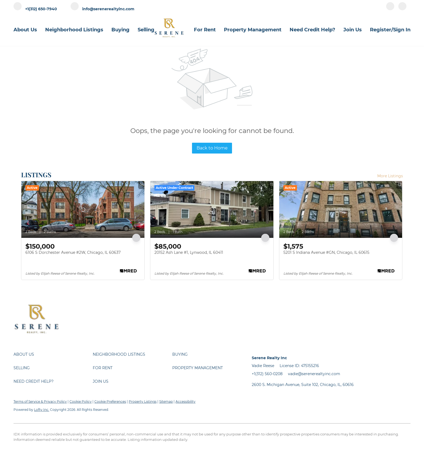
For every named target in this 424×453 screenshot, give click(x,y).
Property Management (252, 30)
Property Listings (143, 401)
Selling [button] (146, 30)
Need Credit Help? (312, 30)
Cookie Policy (80, 401)
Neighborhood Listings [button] (74, 30)
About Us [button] (25, 30)
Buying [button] (120, 30)
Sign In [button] (401, 30)
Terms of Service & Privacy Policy (40, 401)
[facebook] (390, 9)
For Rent (205, 30)
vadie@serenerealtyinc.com (314, 373)
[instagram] (402, 9)
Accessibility (185, 401)
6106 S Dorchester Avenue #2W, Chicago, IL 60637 (73, 252)
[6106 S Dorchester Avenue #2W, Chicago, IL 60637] (82, 209)
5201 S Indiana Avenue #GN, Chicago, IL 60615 (326, 252)
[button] (53, 354)
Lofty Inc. (41, 410)
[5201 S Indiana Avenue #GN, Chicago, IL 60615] (340, 209)
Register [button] (380, 30)
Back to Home (212, 148)
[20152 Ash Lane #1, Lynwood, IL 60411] (211, 209)
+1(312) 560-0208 (267, 373)
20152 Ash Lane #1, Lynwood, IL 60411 (188, 252)
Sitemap (166, 401)
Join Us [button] (352, 30)
